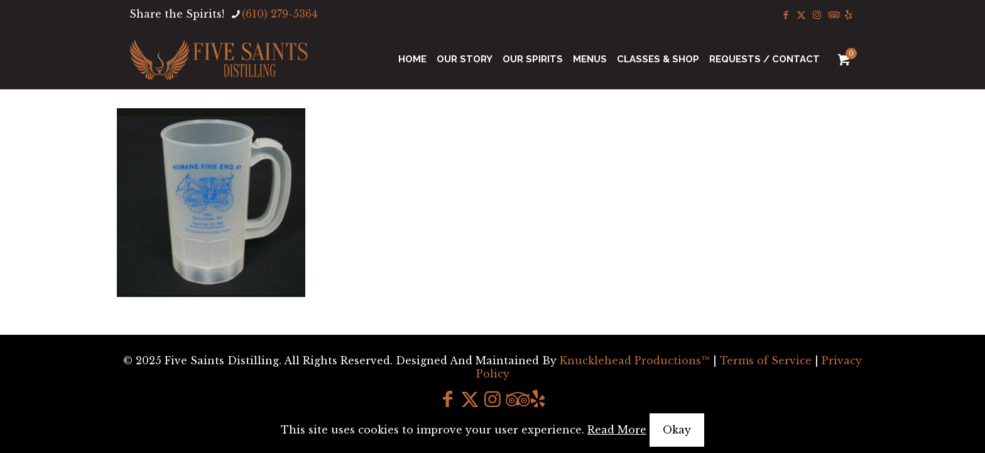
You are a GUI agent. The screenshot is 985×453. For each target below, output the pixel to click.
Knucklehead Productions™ (635, 360)
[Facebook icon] (785, 15)
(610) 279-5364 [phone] (279, 14)
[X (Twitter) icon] (801, 15)
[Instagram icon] (817, 15)
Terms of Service (766, 360)
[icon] (848, 15)
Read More (616, 429)
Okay (677, 429)
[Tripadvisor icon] (832, 15)
